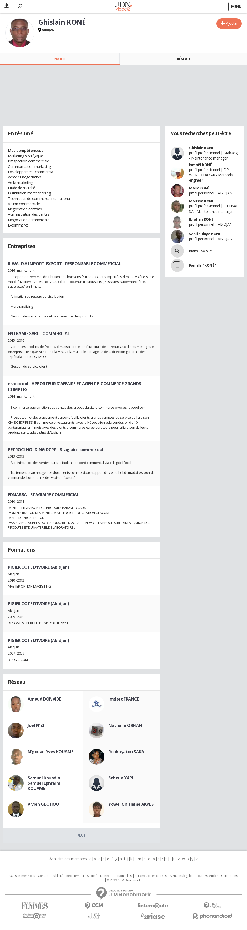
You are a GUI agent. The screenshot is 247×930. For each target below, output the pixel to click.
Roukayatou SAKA (126, 751)
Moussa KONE (201, 200)
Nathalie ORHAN (125, 725)
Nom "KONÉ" (200, 250)
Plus (81, 835)
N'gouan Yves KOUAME (50, 751)
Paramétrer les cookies (151, 876)
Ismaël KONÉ (200, 164)
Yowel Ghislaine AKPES (130, 804)
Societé (92, 876)
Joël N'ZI (36, 725)
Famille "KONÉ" (202, 265)
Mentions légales (181, 876)
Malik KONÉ (199, 188)
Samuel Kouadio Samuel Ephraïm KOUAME (44, 783)
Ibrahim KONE (201, 219)
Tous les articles (207, 876)
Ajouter (232, 23)
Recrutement (75, 876)
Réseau (183, 58)
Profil (59, 58)
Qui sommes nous (22, 876)
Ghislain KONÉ (201, 147)
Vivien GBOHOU (43, 804)
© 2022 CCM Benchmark (124, 880)
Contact (43, 876)
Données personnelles (116, 876)
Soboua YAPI (120, 778)
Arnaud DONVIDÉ (44, 699)
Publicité (57, 876)
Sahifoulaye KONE (205, 233)
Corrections (229, 876)
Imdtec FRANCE (123, 699)
